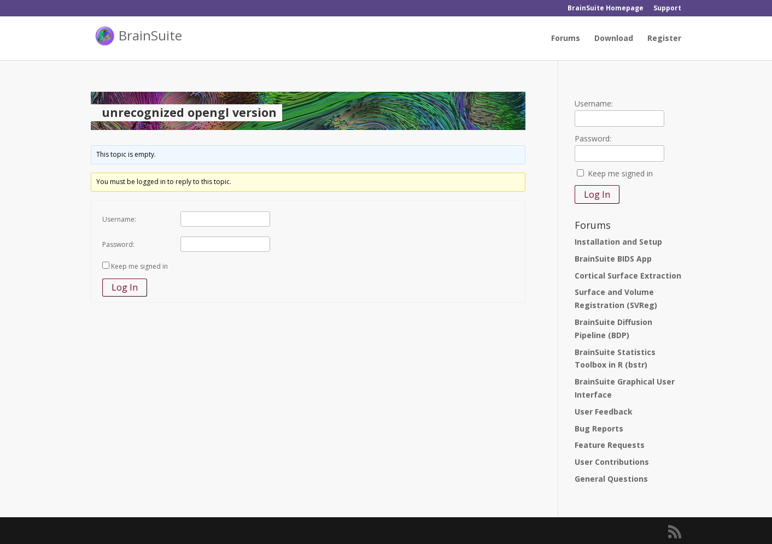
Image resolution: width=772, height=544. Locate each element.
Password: (118, 244)
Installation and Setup (618, 241)
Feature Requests (610, 445)
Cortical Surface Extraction (628, 275)
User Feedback (604, 411)
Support (667, 9)
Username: (119, 219)
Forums (565, 38)
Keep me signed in (139, 266)
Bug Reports (599, 428)
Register (664, 38)
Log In (125, 287)
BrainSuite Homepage (606, 9)
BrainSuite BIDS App (613, 258)
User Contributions (612, 462)
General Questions (611, 479)
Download (613, 38)
